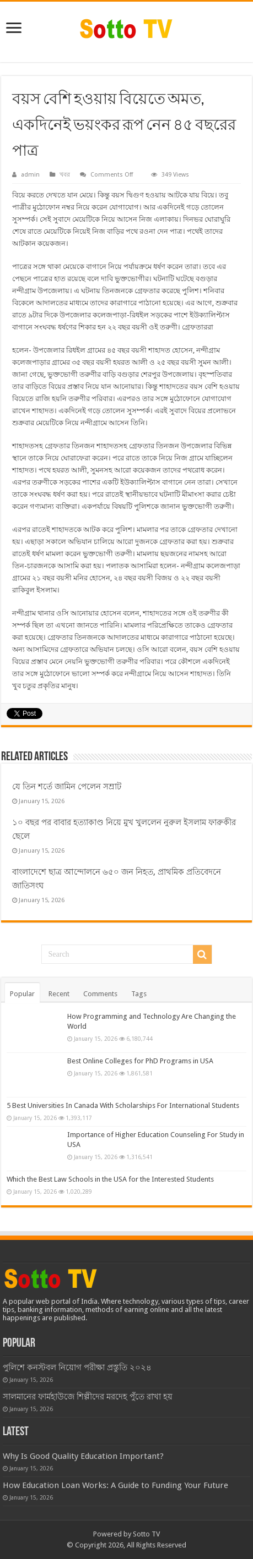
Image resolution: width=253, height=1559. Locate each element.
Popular (22, 994)
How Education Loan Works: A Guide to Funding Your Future (115, 1485)
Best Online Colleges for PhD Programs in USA (140, 1061)
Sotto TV (146, 1534)
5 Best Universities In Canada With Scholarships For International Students (123, 1105)
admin (30, 174)
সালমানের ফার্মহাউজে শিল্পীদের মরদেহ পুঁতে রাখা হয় (88, 1397)
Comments (100, 994)
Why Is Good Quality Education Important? (83, 1456)
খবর (65, 174)
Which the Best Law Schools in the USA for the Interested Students (110, 1179)
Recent (59, 994)
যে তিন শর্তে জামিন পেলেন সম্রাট (66, 787)
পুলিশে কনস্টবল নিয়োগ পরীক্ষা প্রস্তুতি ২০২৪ (77, 1368)
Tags (139, 994)
